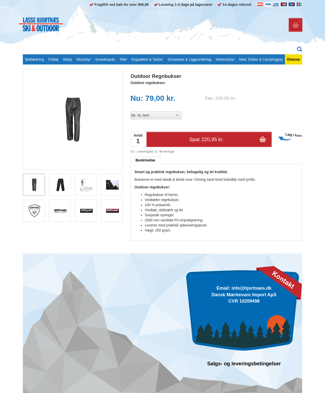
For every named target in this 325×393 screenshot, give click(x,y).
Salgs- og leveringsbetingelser (244, 363)
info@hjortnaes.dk (252, 288)
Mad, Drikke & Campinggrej (261, 59)
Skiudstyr (83, 59)
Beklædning (34, 59)
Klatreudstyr (225, 59)
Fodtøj (53, 59)
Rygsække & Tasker (147, 59)
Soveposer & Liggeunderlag (189, 59)
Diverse (293, 59)
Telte (123, 59)
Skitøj (67, 59)
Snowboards (105, 59)
